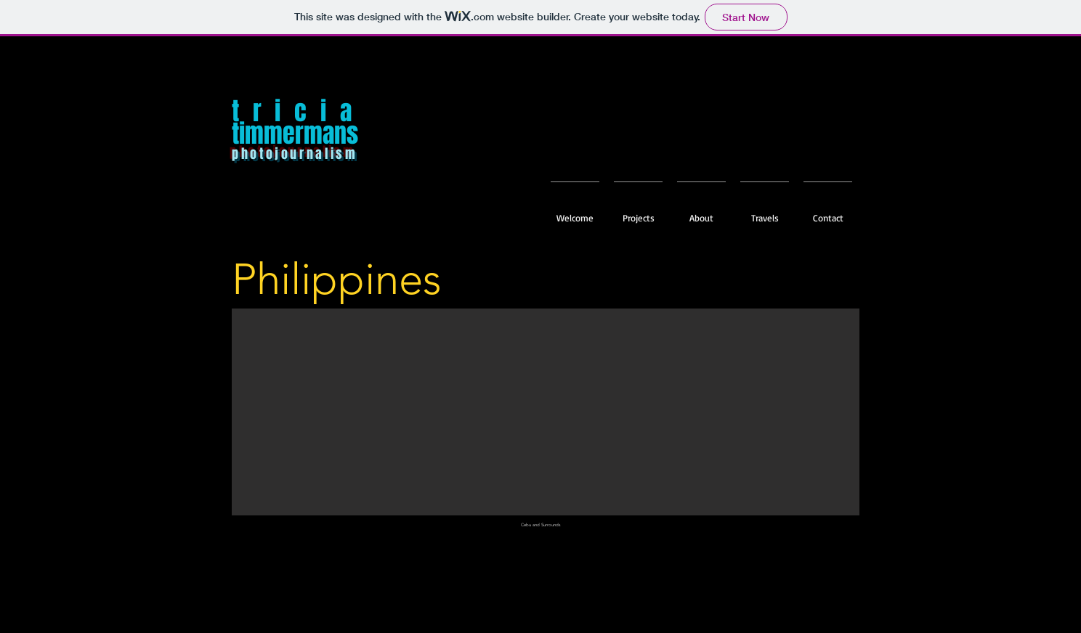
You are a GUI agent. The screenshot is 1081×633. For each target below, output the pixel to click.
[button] (764, 211)
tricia (298, 111)
